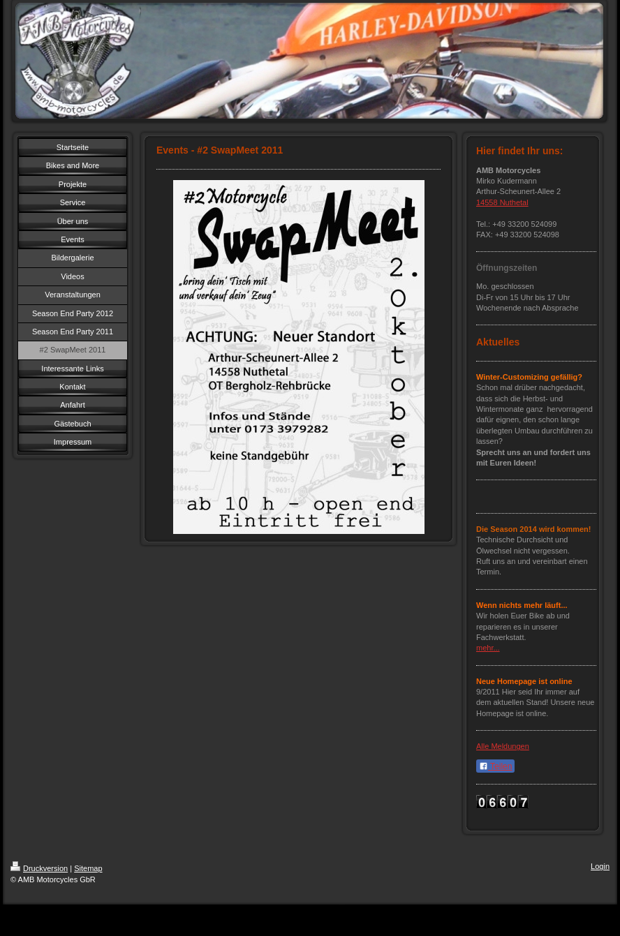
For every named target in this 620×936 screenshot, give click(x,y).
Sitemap (88, 868)
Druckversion (39, 868)
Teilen (495, 766)
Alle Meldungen (502, 746)
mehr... (488, 648)
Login (600, 866)
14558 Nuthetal (502, 202)
